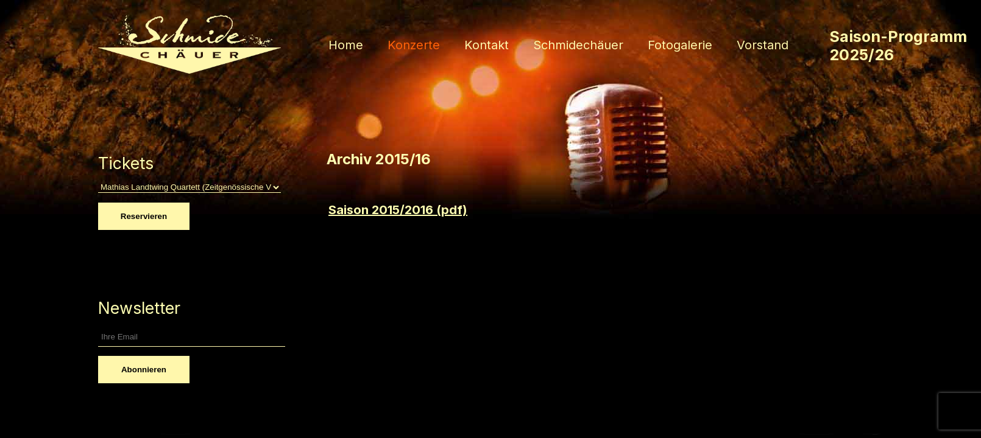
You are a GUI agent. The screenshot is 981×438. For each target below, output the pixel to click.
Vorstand (762, 45)
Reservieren (144, 216)
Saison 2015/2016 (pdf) (397, 210)
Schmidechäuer (578, 45)
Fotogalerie (680, 45)
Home (345, 45)
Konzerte (414, 45)
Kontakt (486, 45)
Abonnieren (143, 369)
